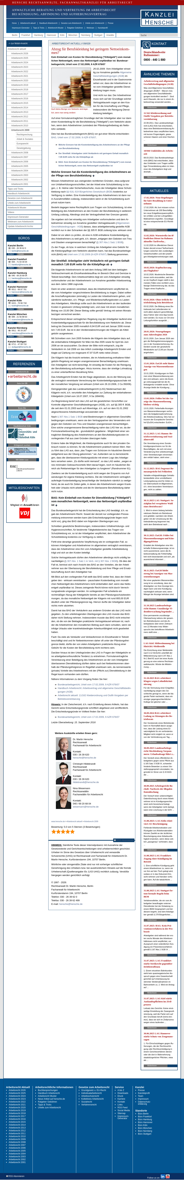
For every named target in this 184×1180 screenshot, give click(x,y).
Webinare (90, 28)
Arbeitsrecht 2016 (19, 98)
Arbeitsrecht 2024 (19, 62)
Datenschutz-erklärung (144, 1103)
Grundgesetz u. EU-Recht (93, 1090)
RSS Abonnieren (124, 840)
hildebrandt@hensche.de (86, 782)
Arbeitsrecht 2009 (20, 130)
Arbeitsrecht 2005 (19, 166)
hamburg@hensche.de (22, 278)
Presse (110, 23)
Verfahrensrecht (89, 1104)
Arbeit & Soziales (25, 139)
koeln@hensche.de (20, 306)
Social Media (124, 1110)
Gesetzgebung (24, 148)
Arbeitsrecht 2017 (19, 94)
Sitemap (121, 1113)
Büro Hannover (145, 1122)
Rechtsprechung (24, 134)
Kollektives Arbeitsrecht (92, 1099)
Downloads (123, 1093)
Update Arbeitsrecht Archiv (20, 226)
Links (120, 1104)
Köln (62, 35)
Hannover (51, 35)
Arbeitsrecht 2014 (19, 107)
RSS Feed (122, 1107)
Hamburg (38, 35)
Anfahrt (11, 254)
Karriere (121, 1099)
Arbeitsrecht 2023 (19, 67)
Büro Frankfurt (145, 1116)
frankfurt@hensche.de (21, 264)
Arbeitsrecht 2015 (19, 103)
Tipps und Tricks (15, 189)
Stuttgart (98, 35)
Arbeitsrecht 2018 (19, 89)
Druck (120, 1096)
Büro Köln (143, 1125)
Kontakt (121, 1102)
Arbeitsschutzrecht (90, 1096)
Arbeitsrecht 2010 (19, 125)
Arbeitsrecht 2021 (19, 76)
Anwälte (110, 35)
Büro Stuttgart (144, 1134)
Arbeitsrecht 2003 (19, 175)
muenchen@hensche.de (22, 319)
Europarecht (22, 143)
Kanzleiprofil (102, 28)
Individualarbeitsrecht (91, 1093)
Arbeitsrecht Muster (56, 28)
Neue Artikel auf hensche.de (51, 1099)
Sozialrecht (86, 1102)
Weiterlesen (152, 107)
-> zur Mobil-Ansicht (17, 43)
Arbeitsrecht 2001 (19, 184)
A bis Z (121, 1090)
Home (14, 23)
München (72, 35)
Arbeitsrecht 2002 (19, 179)
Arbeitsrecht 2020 (19, 80)
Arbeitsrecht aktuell (28, 23)
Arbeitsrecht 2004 (19, 170)
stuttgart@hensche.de (21, 347)
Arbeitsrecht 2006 (19, 161)
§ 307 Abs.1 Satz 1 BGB (109, 242)
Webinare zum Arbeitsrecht (21, 221)
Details (21, 254)
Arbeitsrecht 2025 (19, 58)
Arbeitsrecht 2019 (19, 85)
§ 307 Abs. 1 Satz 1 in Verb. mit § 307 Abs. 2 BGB (91, 561)
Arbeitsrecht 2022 (19, 71)
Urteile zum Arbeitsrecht (94, 23)
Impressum (143, 1099)
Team (140, 1096)
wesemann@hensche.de (86, 806)
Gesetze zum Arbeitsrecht (71, 23)
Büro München (145, 1128)
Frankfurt (25, 35)
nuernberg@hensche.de (22, 333)
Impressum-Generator (21, 28)
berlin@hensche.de (20, 251)
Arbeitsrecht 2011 (19, 121)
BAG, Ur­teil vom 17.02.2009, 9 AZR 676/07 (73, 137)
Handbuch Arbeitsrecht (48, 23)
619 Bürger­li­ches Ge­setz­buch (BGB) (93, 191)
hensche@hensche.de (84, 757)
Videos (11, 212)
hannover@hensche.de (22, 292)
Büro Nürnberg (145, 1131)
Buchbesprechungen (48, 1090)
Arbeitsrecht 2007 (19, 157)
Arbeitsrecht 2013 (19, 112)
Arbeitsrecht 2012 (19, 116)
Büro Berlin (143, 1113)
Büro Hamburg (145, 1119)
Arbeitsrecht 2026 (19, 53)
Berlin (15, 35)
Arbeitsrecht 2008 (19, 152)
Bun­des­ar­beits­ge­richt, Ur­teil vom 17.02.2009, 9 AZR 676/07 (88, 684)
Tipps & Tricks (38, 28)
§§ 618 (69, 191)
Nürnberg (85, 35)
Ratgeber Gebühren (75, 28)
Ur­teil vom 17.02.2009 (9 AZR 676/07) (87, 254)
